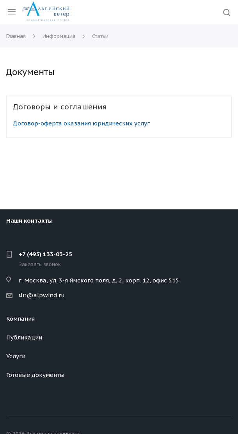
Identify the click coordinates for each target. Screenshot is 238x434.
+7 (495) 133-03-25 (45, 254)
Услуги (15, 356)
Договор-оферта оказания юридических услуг (81, 123)
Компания (20, 318)
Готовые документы (35, 375)
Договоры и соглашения (59, 106)
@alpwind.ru (46, 295)
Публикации (24, 337)
